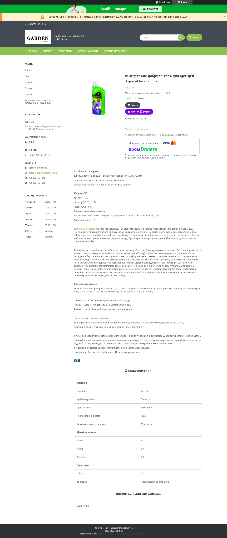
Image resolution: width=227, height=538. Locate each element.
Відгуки (29, 88)
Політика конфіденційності (135, 534)
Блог (27, 76)
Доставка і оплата (88, 51)
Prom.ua (129, 528)
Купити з (140, 111)
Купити (134, 105)
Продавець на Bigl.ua (113, 531)
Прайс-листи (66, 51)
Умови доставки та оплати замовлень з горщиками (39, 101)
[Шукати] (181, 37)
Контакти (48, 51)
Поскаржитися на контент (109, 534)
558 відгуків (164, 2)
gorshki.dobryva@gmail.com (43, 173)
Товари (28, 70)
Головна (32, 51)
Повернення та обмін (115, 51)
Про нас (29, 82)
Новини (29, 94)
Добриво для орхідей (85, 228)
